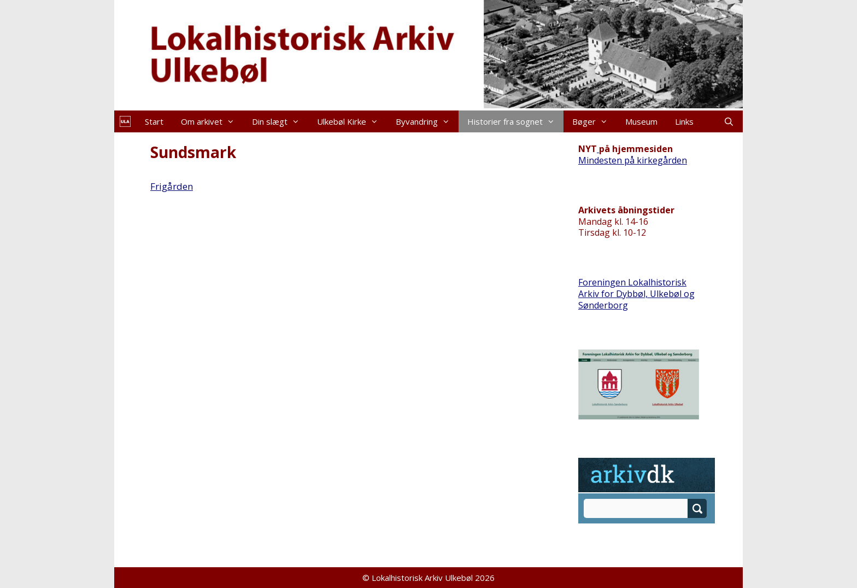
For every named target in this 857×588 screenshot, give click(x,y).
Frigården (171, 186)
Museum (641, 121)
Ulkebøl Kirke (352, 121)
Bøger (594, 121)
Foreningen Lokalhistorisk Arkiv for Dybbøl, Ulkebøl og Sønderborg (636, 293)
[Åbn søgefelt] (729, 121)
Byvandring (427, 121)
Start (154, 121)
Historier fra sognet (515, 121)
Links (684, 121)
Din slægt (280, 121)
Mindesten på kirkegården (632, 160)
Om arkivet (212, 121)
